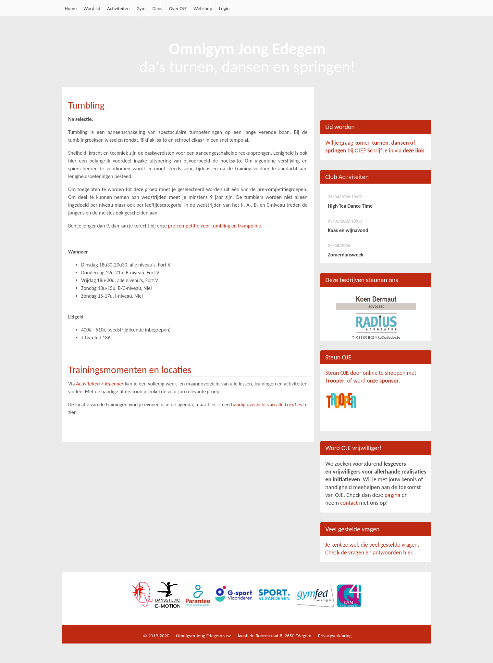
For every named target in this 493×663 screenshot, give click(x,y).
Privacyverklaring (335, 636)
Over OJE (178, 8)
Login (224, 8)
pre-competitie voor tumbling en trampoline (214, 226)
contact (349, 502)
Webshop (202, 8)
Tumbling (86, 105)
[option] (376, 316)
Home (71, 8)
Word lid (91, 8)
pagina (393, 495)
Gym (140, 8)
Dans (157, 8)
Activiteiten (118, 8)
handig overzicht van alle (266, 404)
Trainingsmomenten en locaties (129, 370)
